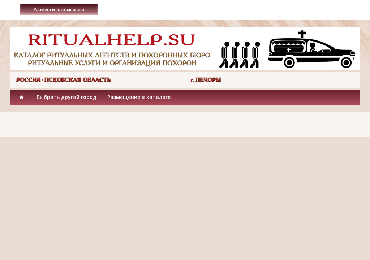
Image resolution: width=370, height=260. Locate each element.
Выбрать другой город (66, 97)
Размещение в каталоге (139, 97)
